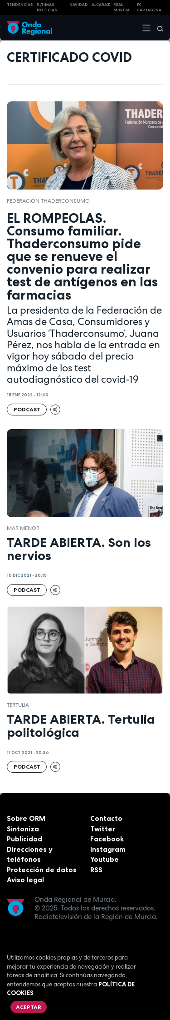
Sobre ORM (26, 818)
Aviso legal (25, 879)
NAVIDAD (78, 4)
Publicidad (24, 839)
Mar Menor (23, 528)
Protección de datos (42, 869)
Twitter (102, 829)
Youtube (104, 859)
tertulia (18, 705)
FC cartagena (149, 7)
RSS (96, 869)
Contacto (106, 818)
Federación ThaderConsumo (48, 201)
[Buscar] (157, 27)
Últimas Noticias (47, 7)
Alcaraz (101, 4)
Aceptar (28, 1007)
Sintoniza (23, 829)
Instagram (108, 849)
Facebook (107, 839)
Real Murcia (121, 7)
